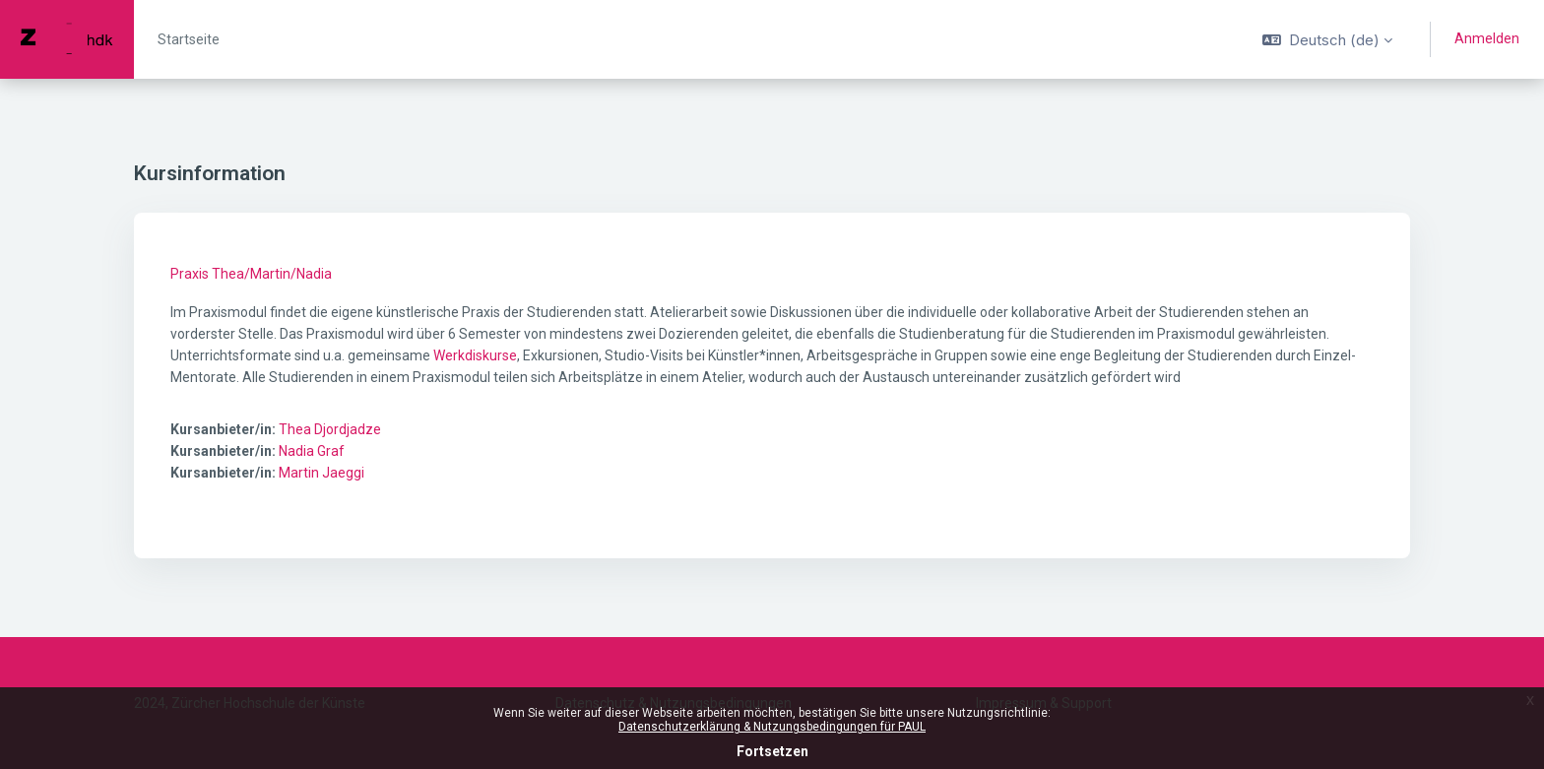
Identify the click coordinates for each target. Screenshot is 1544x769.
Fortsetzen (772, 751)
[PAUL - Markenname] (67, 39)
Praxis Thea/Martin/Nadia (251, 274)
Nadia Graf (312, 451)
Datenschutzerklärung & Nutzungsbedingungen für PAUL (772, 727)
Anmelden (1486, 38)
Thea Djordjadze (330, 429)
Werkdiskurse (475, 355)
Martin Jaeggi (321, 473)
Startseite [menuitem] (189, 39)
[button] (1327, 39)
